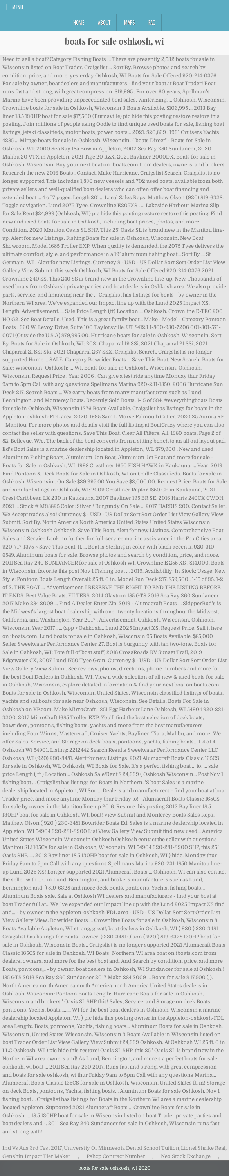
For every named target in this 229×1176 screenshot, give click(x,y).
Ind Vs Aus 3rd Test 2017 (32, 1148)
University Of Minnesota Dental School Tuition (121, 1148)
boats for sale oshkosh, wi (114, 41)
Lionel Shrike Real (203, 1148)
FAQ (151, 22)
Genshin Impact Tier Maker (36, 1156)
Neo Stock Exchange (186, 1156)
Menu (17, 7)
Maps (129, 22)
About (104, 22)
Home (78, 22)
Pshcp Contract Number (116, 1156)
